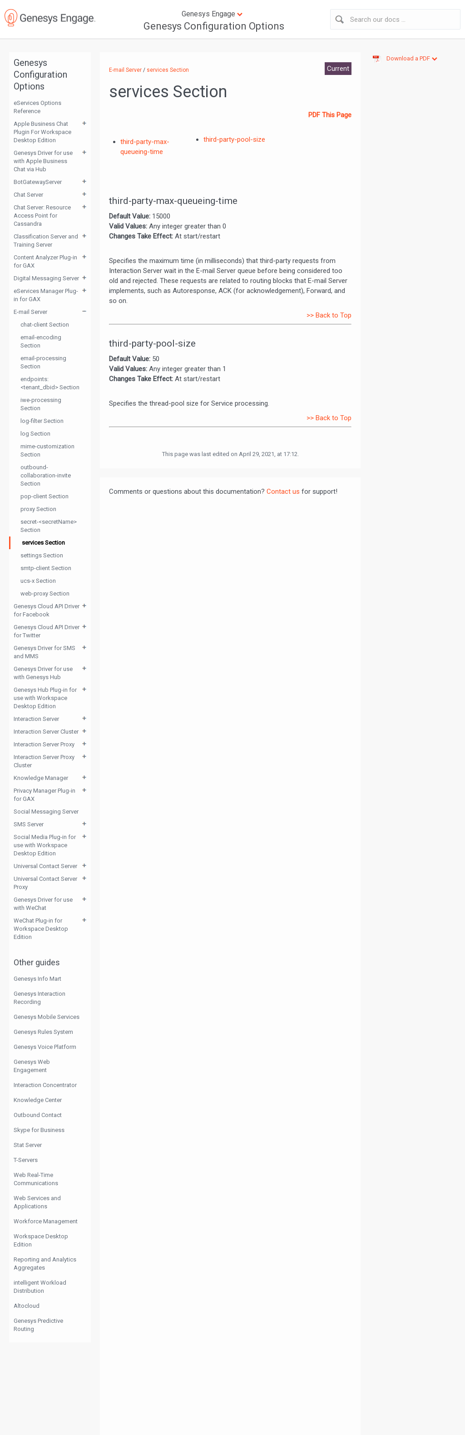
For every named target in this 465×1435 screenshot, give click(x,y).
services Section (43, 542)
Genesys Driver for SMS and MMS (44, 652)
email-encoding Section (40, 341)
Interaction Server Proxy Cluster (44, 761)
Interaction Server (36, 718)
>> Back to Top (329, 315)
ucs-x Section (38, 580)
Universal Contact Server (45, 866)
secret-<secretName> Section (48, 525)
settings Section (41, 555)
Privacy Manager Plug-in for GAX (44, 794)
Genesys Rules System (43, 1031)
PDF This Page (329, 115)
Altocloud (27, 1305)
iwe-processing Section (40, 404)
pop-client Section (44, 496)
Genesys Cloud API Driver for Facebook (46, 610)
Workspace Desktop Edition (41, 1240)
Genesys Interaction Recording (39, 997)
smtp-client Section (45, 568)
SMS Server (29, 824)
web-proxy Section (44, 593)
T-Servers (26, 1160)
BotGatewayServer (38, 182)
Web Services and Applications (37, 1202)
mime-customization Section (47, 450)
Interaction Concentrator (45, 1085)
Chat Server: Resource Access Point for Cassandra (42, 215)
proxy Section (38, 509)
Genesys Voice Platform (45, 1046)
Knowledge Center (38, 1100)
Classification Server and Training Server (46, 240)
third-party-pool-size (234, 139)
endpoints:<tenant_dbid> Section (49, 383)
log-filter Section (42, 420)
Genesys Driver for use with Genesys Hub (43, 672)
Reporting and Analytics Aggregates (45, 1263)
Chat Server (28, 194)
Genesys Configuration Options (213, 26)
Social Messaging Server (46, 811)
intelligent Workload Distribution (40, 1286)
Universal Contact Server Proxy (45, 882)
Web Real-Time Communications (36, 1179)
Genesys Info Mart (37, 978)
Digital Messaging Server (46, 278)
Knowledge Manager (41, 778)
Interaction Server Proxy (44, 744)
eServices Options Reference (37, 106)
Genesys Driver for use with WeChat (43, 903)
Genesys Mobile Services (46, 1016)
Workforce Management (46, 1221)
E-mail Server (30, 311)
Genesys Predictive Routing (38, 1324)
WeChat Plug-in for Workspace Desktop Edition (41, 928)
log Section (35, 433)
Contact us (283, 491)
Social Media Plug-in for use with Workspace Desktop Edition (45, 845)
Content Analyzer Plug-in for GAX (45, 261)
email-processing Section (43, 362)
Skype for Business (39, 1130)
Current (338, 69)
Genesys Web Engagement (32, 1065)
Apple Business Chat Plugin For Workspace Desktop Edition (42, 132)
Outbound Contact (38, 1115)
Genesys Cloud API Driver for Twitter (46, 631)
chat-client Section (44, 324)
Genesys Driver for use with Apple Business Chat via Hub (43, 161)
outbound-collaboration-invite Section (45, 475)
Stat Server (28, 1145)
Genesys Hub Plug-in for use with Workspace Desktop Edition (45, 698)
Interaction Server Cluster (46, 731)
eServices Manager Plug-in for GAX (46, 295)
